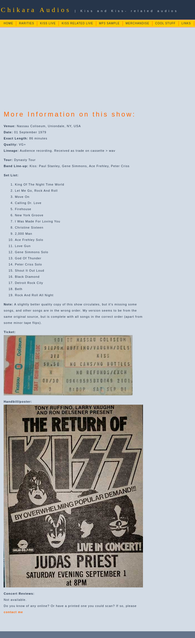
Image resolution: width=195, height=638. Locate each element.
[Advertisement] (97, 67)
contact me (13, 612)
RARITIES (26, 23)
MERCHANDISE (137, 23)
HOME (8, 23)
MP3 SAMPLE (109, 23)
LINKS (186, 23)
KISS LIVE (48, 23)
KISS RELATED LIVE (77, 23)
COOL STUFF (165, 23)
